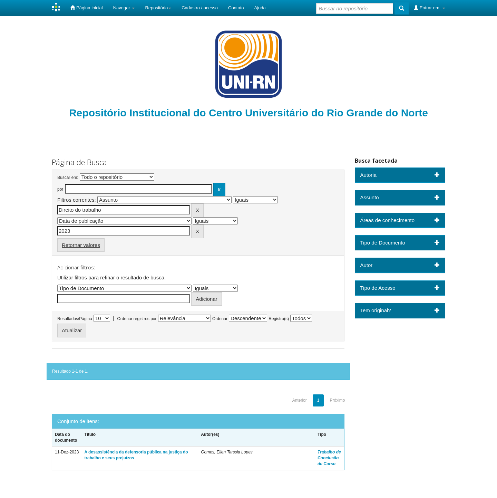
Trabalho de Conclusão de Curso (329, 458)
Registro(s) (279, 318)
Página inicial (86, 7)
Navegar (124, 7)
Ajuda (260, 7)
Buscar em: (67, 177)
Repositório (158, 7)
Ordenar (219, 318)
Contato (236, 7)
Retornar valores (81, 245)
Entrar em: (429, 7)
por (60, 189)
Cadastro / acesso (200, 7)
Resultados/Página (74, 318)
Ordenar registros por (136, 318)
